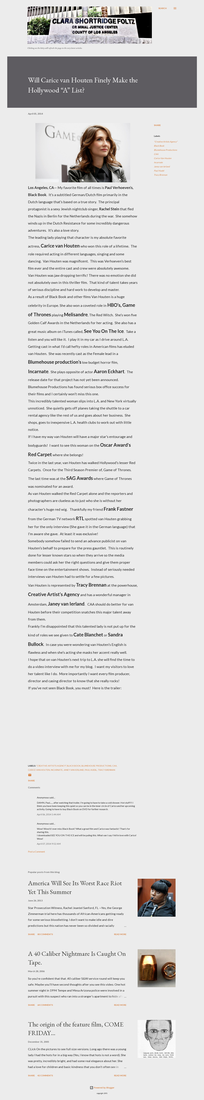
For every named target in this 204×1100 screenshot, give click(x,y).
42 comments (45, 1075)
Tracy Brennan (160, 175)
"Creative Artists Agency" (165, 141)
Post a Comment (36, 851)
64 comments (45, 1005)
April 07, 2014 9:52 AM (49, 843)
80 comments (45, 934)
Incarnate (158, 162)
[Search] (162, 8)
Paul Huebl (159, 170)
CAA (156, 154)
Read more (120, 934)
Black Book (159, 146)
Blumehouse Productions (165, 150)
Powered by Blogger (102, 1087)
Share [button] (157, 125)
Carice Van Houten (162, 158)
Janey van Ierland (162, 166)
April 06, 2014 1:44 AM (49, 814)
